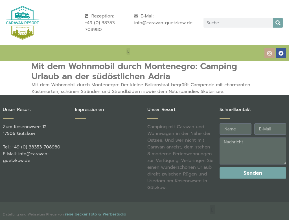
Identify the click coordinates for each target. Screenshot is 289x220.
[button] (128, 51)
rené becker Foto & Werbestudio (95, 214)
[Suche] (278, 23)
